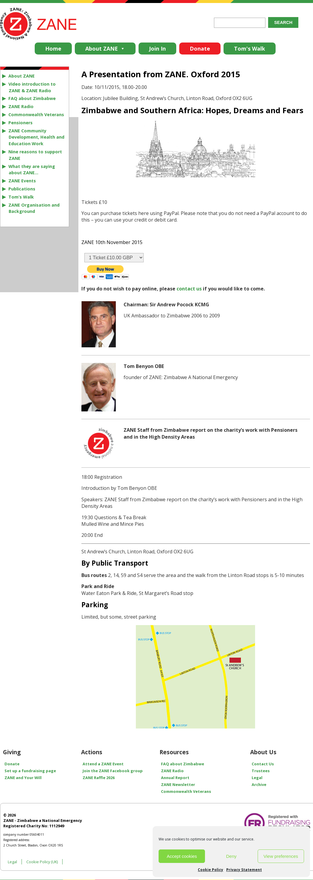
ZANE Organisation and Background (34, 208)
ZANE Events (22, 181)
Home (53, 48)
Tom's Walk (249, 48)
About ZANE (105, 48)
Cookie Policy (210, 869)
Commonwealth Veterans (36, 114)
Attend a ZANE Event (103, 764)
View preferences (281, 856)
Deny (231, 856)
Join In (157, 48)
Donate (200, 48)
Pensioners (20, 122)
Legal (12, 861)
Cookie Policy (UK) (42, 861)
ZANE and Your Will (23, 777)
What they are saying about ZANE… (31, 169)
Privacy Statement (244, 869)
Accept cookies (182, 856)
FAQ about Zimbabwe (32, 98)
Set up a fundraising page (30, 770)
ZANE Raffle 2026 (99, 777)
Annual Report (175, 777)
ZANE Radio (21, 106)
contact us (189, 288)
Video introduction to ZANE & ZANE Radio (32, 87)
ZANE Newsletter (178, 784)
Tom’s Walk (21, 197)
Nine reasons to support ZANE (35, 155)
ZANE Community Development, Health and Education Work (36, 137)
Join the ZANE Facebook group (113, 770)
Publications (21, 189)
